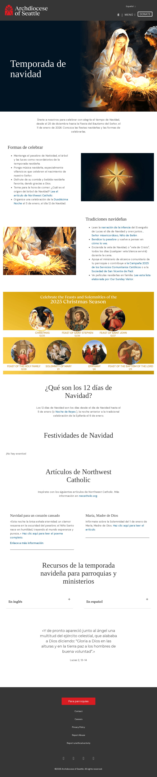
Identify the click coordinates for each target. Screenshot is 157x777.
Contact (78, 711)
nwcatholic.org (88, 496)
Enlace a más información (26, 543)
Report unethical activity (78, 743)
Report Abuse (78, 735)
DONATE (145, 14)
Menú (129, 14)
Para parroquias (78, 701)
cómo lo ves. (100, 243)
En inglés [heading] (15, 601)
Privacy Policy (78, 727)
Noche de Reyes (66, 411)
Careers (78, 719)
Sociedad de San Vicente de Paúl (112, 271)
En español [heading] (94, 601)
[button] (69, 599)
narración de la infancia (115, 227)
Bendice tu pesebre (104, 239)
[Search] (119, 14)
